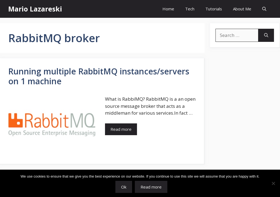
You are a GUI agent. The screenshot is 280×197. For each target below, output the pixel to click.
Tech (189, 8)
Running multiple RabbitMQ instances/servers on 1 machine (98, 76)
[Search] (266, 35)
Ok (123, 187)
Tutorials (213, 8)
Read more (151, 187)
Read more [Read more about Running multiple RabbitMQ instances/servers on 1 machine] (121, 129)
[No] (273, 183)
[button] (264, 9)
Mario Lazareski (35, 8)
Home (168, 8)
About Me (242, 8)
